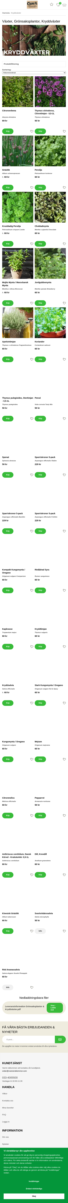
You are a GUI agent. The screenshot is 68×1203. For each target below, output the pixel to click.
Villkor (4, 1094)
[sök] (10, 4)
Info (40, 931)
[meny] (3, 4)
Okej (34, 1196)
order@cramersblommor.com (14, 1071)
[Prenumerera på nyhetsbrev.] (60, 1039)
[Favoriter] (58, 4)
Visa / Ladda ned (53, 1008)
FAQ (4, 1115)
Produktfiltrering (34, 64)
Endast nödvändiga (34, 1189)
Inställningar (34, 1181)
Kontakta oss (7, 1101)
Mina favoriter (8, 1108)
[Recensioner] (51, 4)
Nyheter (5, 1144)
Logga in (5, 1122)
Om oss (5, 1137)
